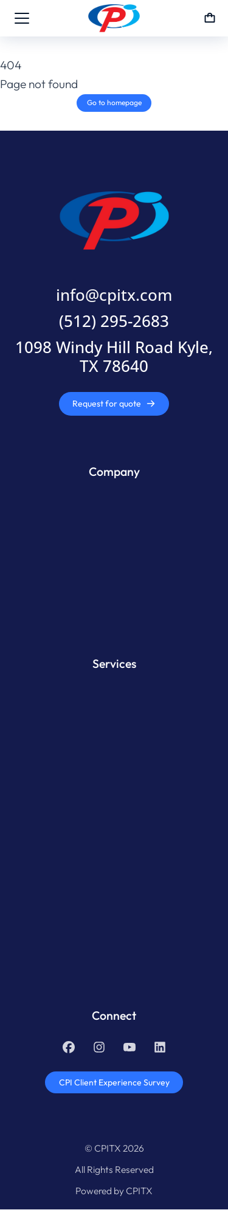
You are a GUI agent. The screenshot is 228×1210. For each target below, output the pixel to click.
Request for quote (114, 403)
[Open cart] (210, 18)
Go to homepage (114, 102)
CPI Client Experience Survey (114, 1082)
